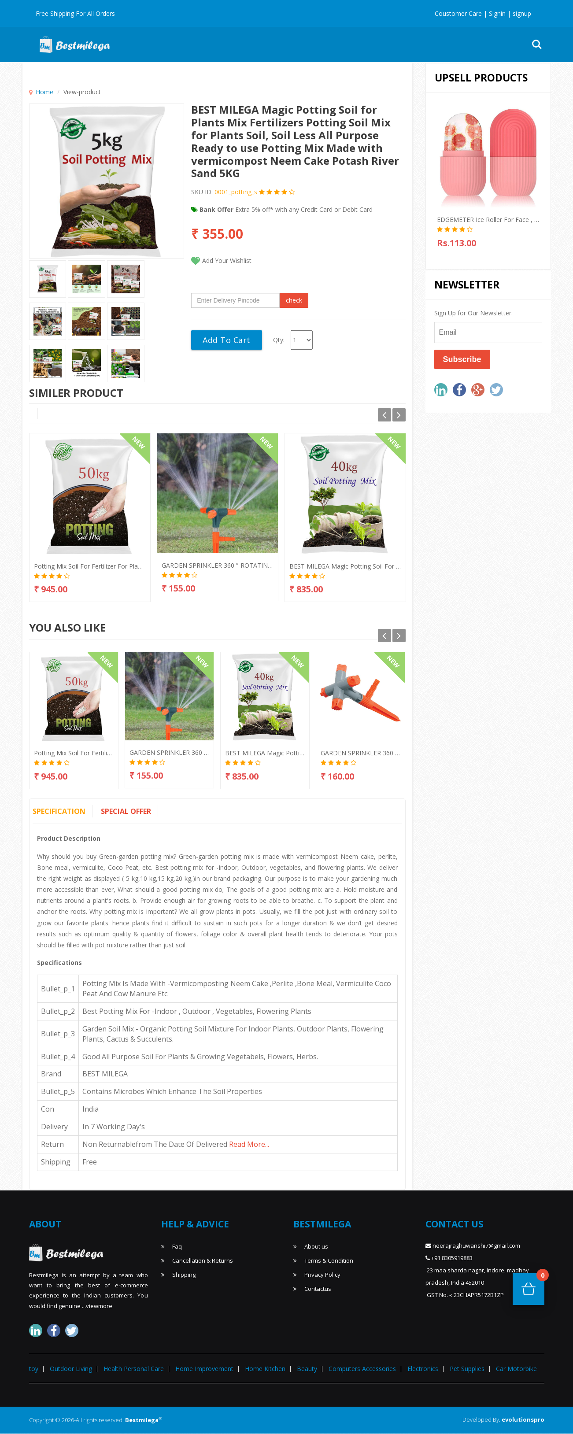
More (486, 44)
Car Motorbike (516, 1368)
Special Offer (126, 811)
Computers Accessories (362, 1368)
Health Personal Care (134, 1368)
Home (44, 92)
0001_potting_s (235, 192)
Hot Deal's (181, 44)
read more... (249, 1144)
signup (522, 13)
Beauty (307, 1368)
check (294, 300)
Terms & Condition (323, 1260)
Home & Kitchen (287, 44)
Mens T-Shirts (229, 44)
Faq (171, 1246)
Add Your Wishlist (226, 260)
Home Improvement (354, 44)
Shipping (178, 1275)
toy (33, 1368)
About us (310, 1246)
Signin (496, 13)
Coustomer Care (458, 13)
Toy (458, 44)
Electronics (422, 1368)
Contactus (312, 1289)
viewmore (99, 1306)
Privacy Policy (316, 1275)
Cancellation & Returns (197, 1260)
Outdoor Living (418, 44)
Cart (540, 1278)
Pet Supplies (467, 1368)
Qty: (279, 340)
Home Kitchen (265, 1368)
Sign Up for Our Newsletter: (473, 313)
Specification (59, 811)
